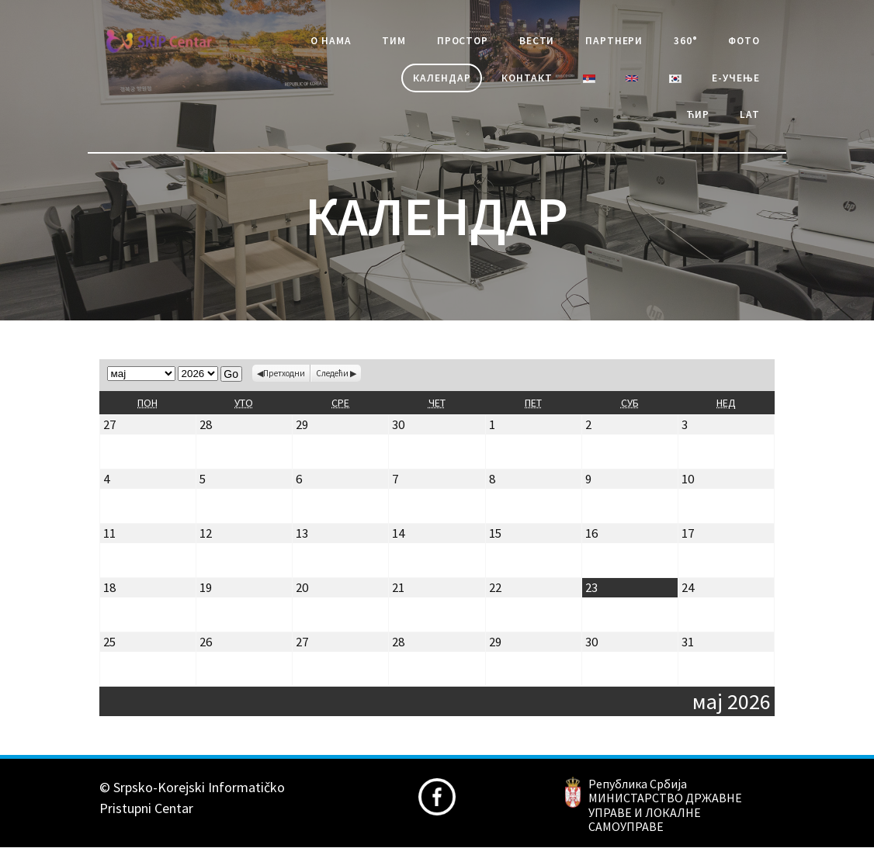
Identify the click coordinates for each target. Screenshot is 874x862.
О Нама (345, 43)
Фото (317, 84)
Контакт (499, 84)
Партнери (664, 43)
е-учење (730, 84)
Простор (493, 43)
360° (744, 43)
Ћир (688, 125)
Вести (577, 43)
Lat (746, 125)
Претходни (284, 387)
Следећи (332, 387)
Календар (403, 84)
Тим (416, 43)
